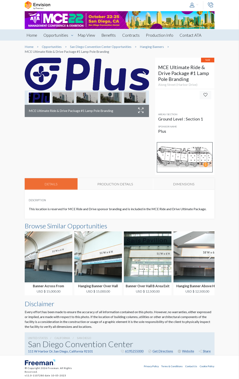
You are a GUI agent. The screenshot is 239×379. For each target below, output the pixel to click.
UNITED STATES (38, 338)
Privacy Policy (151, 366)
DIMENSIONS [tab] (184, 184)
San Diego (84, 338)
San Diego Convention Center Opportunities (100, 46)
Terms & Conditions (172, 366)
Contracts (132, 35)
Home (32, 35)
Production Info (161, 35)
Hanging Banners (152, 46)
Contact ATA (193, 35)
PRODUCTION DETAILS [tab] (115, 184)
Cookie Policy (207, 366)
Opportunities (56, 35)
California (62, 338)
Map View (87, 35)
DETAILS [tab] (51, 184)
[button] (195, 5)
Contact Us (191, 366)
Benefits (110, 35)
